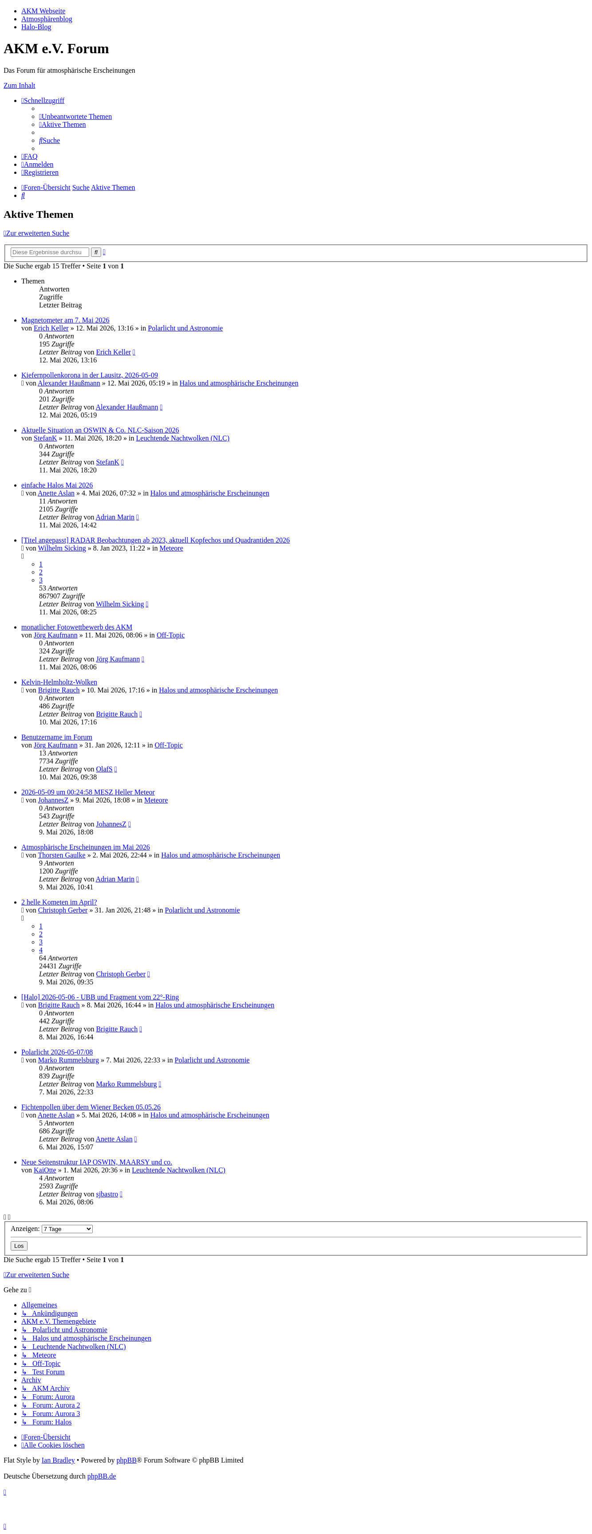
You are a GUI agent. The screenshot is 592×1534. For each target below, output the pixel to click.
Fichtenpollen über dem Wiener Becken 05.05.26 (91, 1107)
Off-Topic (171, 635)
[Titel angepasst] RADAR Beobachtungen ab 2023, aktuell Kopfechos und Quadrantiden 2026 (155, 540)
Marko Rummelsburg (68, 1060)
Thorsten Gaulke (62, 855)
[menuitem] (75, 116)
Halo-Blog (36, 27)
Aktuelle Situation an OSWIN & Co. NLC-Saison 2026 (100, 430)
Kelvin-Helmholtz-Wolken (59, 682)
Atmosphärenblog (46, 19)
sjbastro (107, 1194)
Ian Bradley (58, 1460)
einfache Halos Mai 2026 (57, 485)
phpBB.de (101, 1476)
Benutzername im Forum (56, 737)
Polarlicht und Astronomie (185, 328)
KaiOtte (45, 1170)
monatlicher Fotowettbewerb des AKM (76, 627)
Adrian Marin (115, 517)
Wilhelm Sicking (62, 548)
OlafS (104, 769)
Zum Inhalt (20, 85)
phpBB (126, 1460)
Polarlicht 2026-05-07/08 (57, 1052)
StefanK (45, 438)
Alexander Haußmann (69, 383)
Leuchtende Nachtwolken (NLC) (183, 438)
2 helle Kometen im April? (59, 902)
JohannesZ (53, 800)
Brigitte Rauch (59, 690)
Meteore (171, 548)
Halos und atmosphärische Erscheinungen (238, 383)
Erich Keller (51, 328)
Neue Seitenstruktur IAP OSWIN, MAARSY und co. (96, 1162)
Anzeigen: (52, 1228)
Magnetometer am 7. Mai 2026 (65, 320)
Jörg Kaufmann (56, 635)
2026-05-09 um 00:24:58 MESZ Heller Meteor (88, 792)
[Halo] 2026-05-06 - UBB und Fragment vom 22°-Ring (100, 997)
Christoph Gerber (63, 910)
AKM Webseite (43, 11)
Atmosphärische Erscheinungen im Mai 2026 (85, 847)
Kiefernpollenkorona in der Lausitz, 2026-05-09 (89, 375)
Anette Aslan (56, 493)
